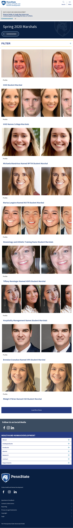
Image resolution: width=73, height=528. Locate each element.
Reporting (4, 507)
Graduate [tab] (36, 447)
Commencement (7, 18)
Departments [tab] (36, 463)
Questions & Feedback (7, 500)
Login (2, 516)
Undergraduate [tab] (36, 444)
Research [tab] (36, 455)
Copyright (4, 513)
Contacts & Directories (7, 503)
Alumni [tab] (36, 451)
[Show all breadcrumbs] (10, 33)
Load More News (36, 410)
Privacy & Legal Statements (9, 510)
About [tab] (36, 440)
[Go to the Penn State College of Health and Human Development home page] (10, 3)
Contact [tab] (36, 459)
